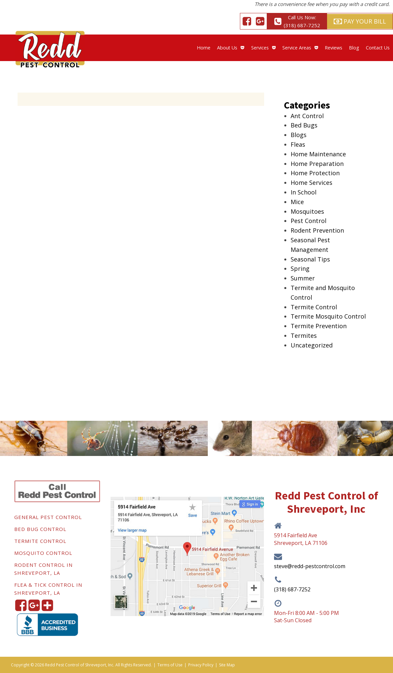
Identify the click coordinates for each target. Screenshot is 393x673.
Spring (300, 268)
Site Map (227, 665)
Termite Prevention (319, 326)
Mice (297, 202)
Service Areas (300, 47)
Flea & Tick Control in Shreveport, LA (48, 588)
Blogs (299, 135)
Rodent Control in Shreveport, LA (43, 568)
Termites (304, 335)
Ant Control (307, 116)
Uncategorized (312, 345)
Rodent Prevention (317, 230)
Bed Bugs (304, 125)
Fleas (298, 144)
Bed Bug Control (40, 529)
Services (263, 47)
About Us (230, 47)
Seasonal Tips (310, 259)
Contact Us (378, 47)
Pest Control (308, 221)
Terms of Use (170, 665)
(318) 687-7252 (292, 589)
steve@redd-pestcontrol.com (309, 566)
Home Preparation (317, 164)
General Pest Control (48, 517)
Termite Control (314, 307)
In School (303, 192)
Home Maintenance (318, 154)
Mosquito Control (43, 553)
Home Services (311, 183)
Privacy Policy (200, 665)
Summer (303, 278)
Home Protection (315, 173)
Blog (354, 47)
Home (203, 47)
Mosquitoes (307, 211)
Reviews (333, 47)
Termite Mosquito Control (328, 316)
